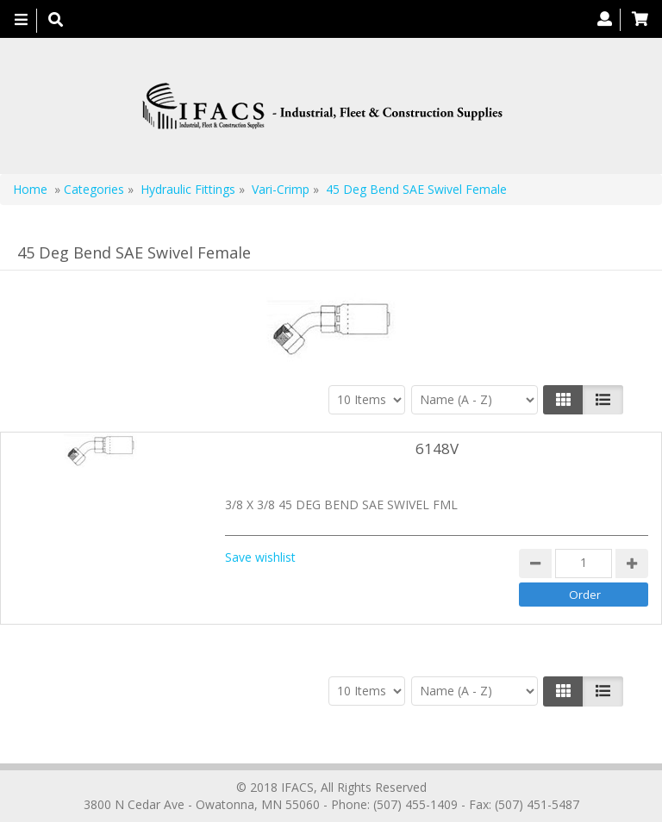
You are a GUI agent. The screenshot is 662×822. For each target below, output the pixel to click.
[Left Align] (563, 399)
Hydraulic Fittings (188, 189)
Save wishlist (260, 557)
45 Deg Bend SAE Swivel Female (416, 189)
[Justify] (603, 399)
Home (30, 189)
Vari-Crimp (280, 189)
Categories (94, 189)
